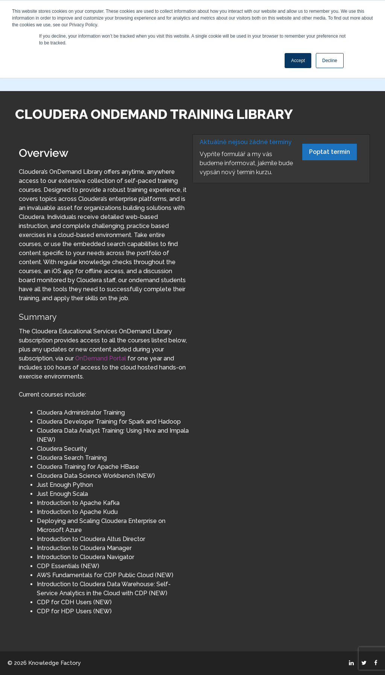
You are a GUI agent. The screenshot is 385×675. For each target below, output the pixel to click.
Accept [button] (298, 60)
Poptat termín (329, 151)
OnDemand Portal (100, 358)
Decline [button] (329, 60)
